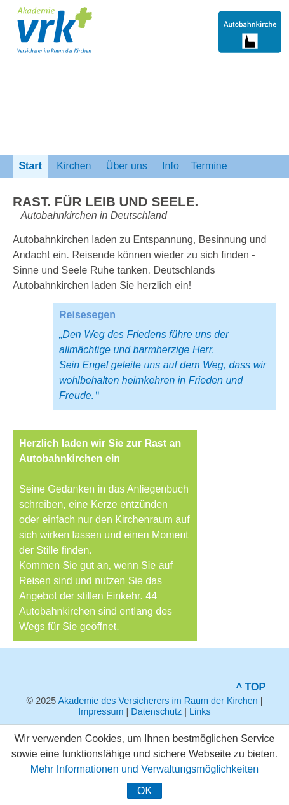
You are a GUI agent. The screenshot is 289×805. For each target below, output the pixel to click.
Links (200, 711)
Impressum (100, 711)
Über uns (126, 165)
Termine (209, 165)
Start (30, 165)
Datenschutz (156, 711)
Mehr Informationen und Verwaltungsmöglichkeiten (144, 769)
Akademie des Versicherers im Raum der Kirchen (157, 701)
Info (170, 165)
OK (144, 790)
